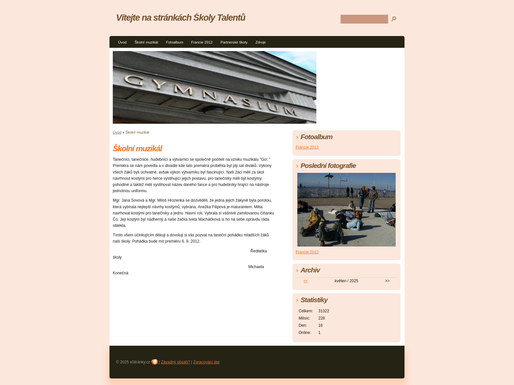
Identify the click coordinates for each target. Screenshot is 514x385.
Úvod (122, 42)
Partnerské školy (233, 42)
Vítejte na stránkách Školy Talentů (180, 17)
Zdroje (260, 42)
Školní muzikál (146, 42)
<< (306, 281)
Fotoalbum (174, 42)
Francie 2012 (201, 42)
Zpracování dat (206, 362)
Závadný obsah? (175, 362)
